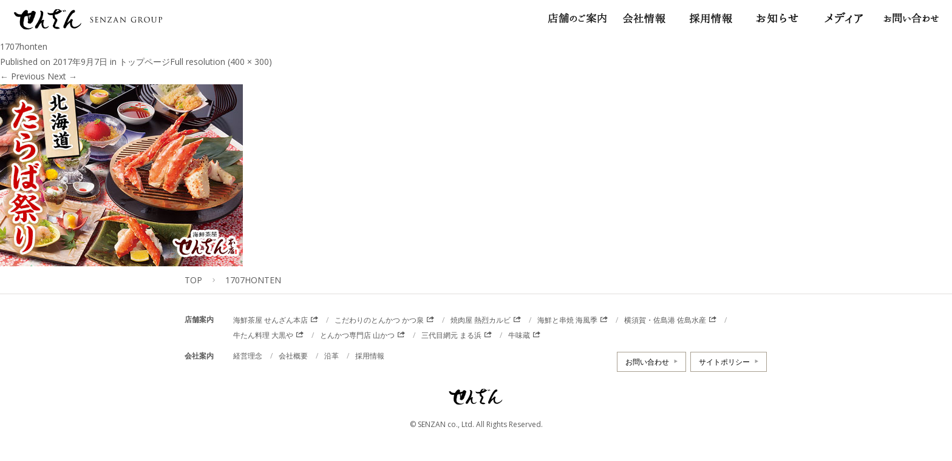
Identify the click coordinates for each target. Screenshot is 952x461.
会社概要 (293, 356)
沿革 (331, 356)
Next (62, 76)
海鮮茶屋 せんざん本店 (270, 320)
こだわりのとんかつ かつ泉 (379, 320)
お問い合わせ (647, 362)
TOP (193, 280)
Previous (22, 76)
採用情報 (369, 356)
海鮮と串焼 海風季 (567, 320)
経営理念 (247, 356)
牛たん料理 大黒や (263, 335)
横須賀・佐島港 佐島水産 (665, 320)
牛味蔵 (519, 335)
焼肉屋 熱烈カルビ (480, 320)
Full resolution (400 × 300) (221, 61)
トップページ (144, 61)
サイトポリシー (724, 362)
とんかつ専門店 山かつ (357, 335)
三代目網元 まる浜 (451, 335)
